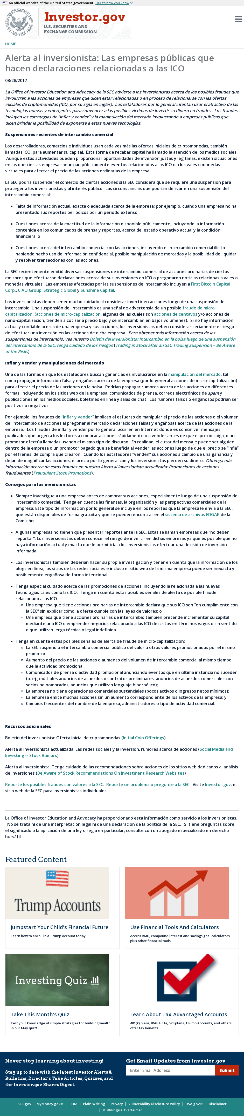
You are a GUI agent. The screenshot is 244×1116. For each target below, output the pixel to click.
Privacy (117, 1103)
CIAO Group (29, 290)
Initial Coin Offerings (143, 738)
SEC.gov (24, 1103)
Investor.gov (218, 784)
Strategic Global (60, 290)
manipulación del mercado (194, 374)
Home (10, 43)
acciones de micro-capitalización (68, 314)
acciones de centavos (175, 314)
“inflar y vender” (77, 417)
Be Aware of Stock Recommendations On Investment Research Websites (110, 773)
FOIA (73, 1103)
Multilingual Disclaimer (122, 1110)
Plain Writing (94, 1103)
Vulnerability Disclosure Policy (154, 1103)
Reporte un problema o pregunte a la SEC (148, 784)
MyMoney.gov (50, 1103)
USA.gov (194, 1103)
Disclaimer (218, 1103)
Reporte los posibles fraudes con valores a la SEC (54, 784)
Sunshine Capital (97, 290)
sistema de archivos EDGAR (192, 514)
